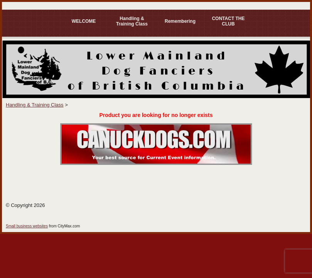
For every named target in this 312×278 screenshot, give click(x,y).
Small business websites (27, 226)
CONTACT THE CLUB (228, 21)
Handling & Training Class (132, 21)
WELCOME (84, 21)
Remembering (180, 21)
